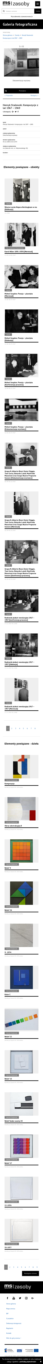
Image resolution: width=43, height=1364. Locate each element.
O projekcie (10, 1318)
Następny (35, 95)
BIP (7, 1314)
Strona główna (8, 35)
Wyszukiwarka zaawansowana (21, 16)
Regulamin (9, 1328)
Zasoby (17, 35)
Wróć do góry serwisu (13, 1338)
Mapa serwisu (10, 1309)
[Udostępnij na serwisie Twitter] (16, 112)
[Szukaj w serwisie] (18, 11)
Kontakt (8, 1333)
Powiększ (22, 91)
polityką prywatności (28, 1361)
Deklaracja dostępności (13, 1323)
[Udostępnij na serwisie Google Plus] (13, 112)
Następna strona (30, 1273)
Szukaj (38, 11)
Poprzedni (8, 95)
